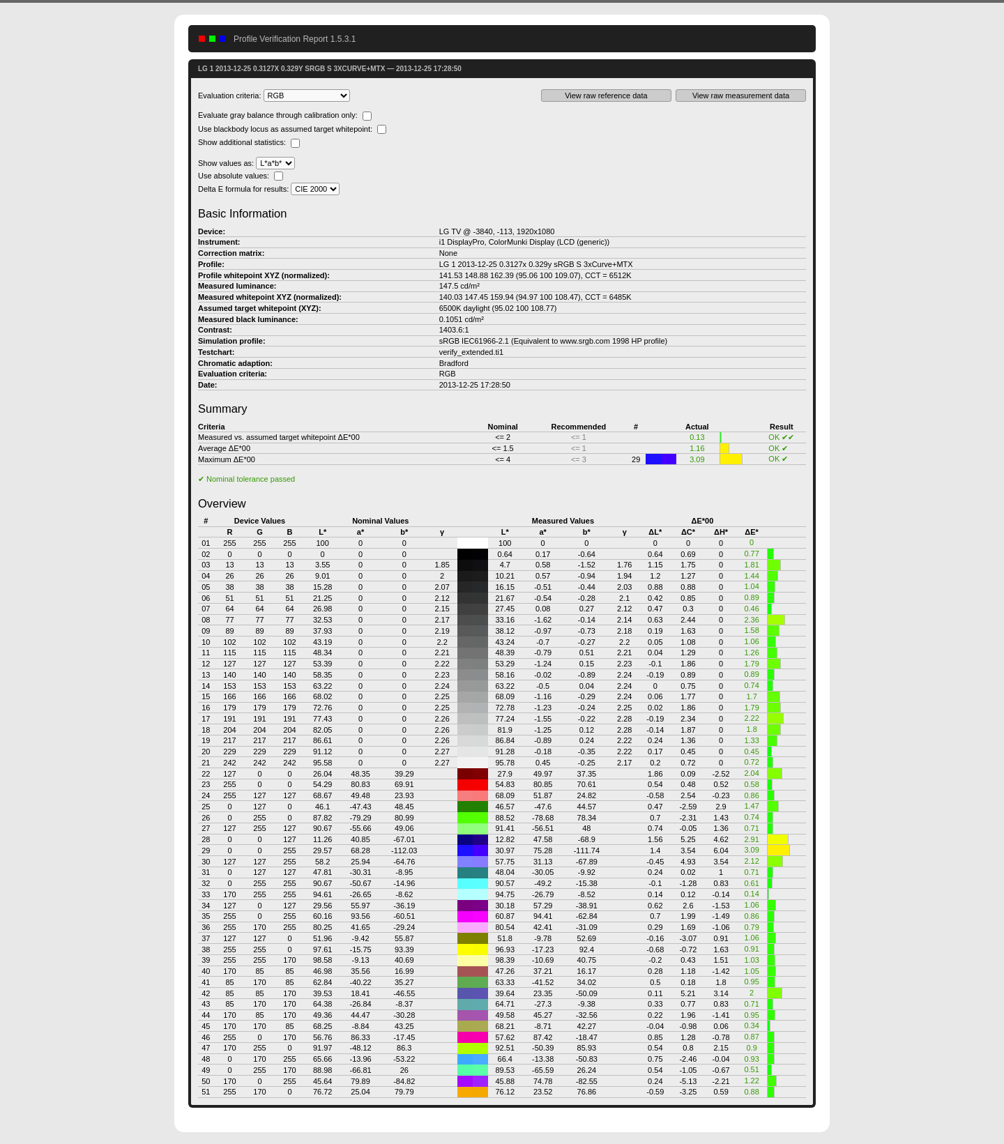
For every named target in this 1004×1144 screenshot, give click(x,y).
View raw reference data (606, 95)
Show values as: (246, 163)
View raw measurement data (740, 95)
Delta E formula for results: (269, 189)
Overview (222, 503)
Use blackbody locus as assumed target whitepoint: (292, 129)
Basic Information (242, 213)
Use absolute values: (240, 175)
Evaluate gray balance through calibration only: (285, 115)
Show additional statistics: (249, 142)
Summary (223, 408)
